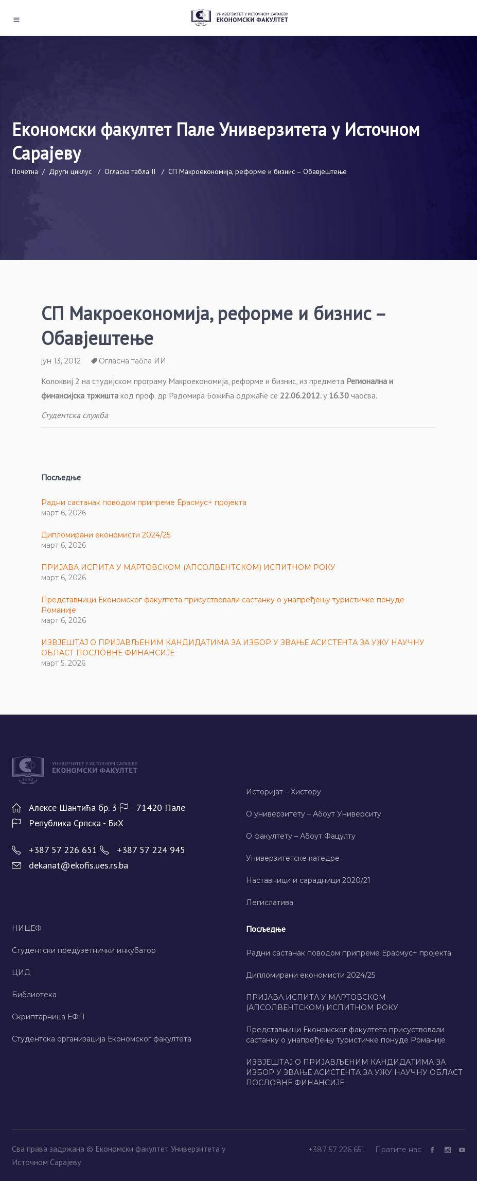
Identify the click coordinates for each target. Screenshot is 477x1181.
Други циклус (70, 171)
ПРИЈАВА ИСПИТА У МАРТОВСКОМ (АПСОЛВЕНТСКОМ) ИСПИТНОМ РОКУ (188, 567)
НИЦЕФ (27, 928)
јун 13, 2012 (61, 361)
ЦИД (21, 972)
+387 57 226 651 (337, 1149)
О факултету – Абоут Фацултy (301, 836)
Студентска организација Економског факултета (101, 1039)
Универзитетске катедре (293, 858)
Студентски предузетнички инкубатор (84, 950)
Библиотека (34, 994)
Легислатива (269, 902)
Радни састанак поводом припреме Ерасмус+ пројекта (143, 502)
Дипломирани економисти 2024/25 (105, 535)
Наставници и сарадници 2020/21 (308, 880)
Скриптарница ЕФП (48, 1016)
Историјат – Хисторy (283, 791)
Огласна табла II (129, 171)
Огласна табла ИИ (132, 361)
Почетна (25, 171)
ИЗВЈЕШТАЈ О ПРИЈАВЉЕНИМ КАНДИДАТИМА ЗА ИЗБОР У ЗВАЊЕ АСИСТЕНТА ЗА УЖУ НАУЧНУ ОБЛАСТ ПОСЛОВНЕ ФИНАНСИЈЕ (354, 1072)
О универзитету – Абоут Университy (313, 814)
